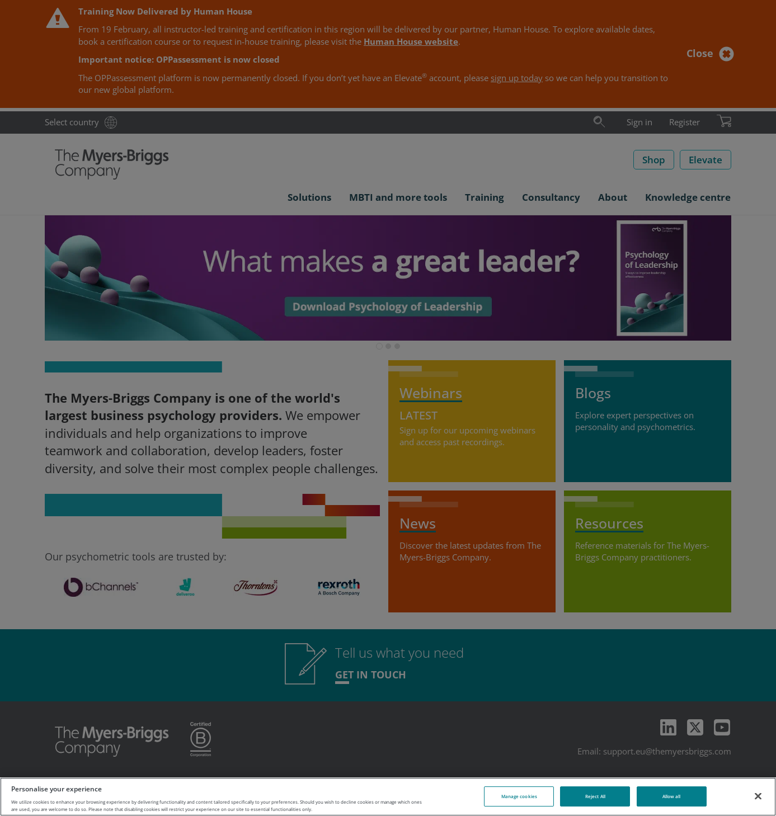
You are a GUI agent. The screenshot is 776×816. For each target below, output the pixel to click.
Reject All (595, 796)
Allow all (671, 796)
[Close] (758, 796)
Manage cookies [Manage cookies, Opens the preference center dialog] (519, 796)
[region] (388, 796)
